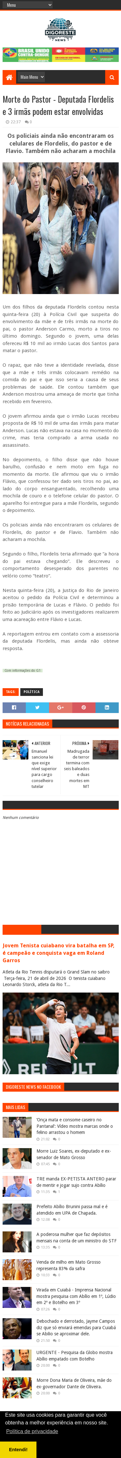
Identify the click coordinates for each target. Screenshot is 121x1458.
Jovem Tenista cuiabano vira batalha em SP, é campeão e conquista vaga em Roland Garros (59, 953)
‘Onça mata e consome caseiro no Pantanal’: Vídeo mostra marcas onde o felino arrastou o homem (74, 1126)
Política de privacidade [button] (32, 1431)
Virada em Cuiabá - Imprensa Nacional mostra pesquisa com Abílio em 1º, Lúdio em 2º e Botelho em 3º (76, 1296)
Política (32, 692)
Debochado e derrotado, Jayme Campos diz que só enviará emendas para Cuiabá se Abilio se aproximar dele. (76, 1327)
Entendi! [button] (18, 1449)
